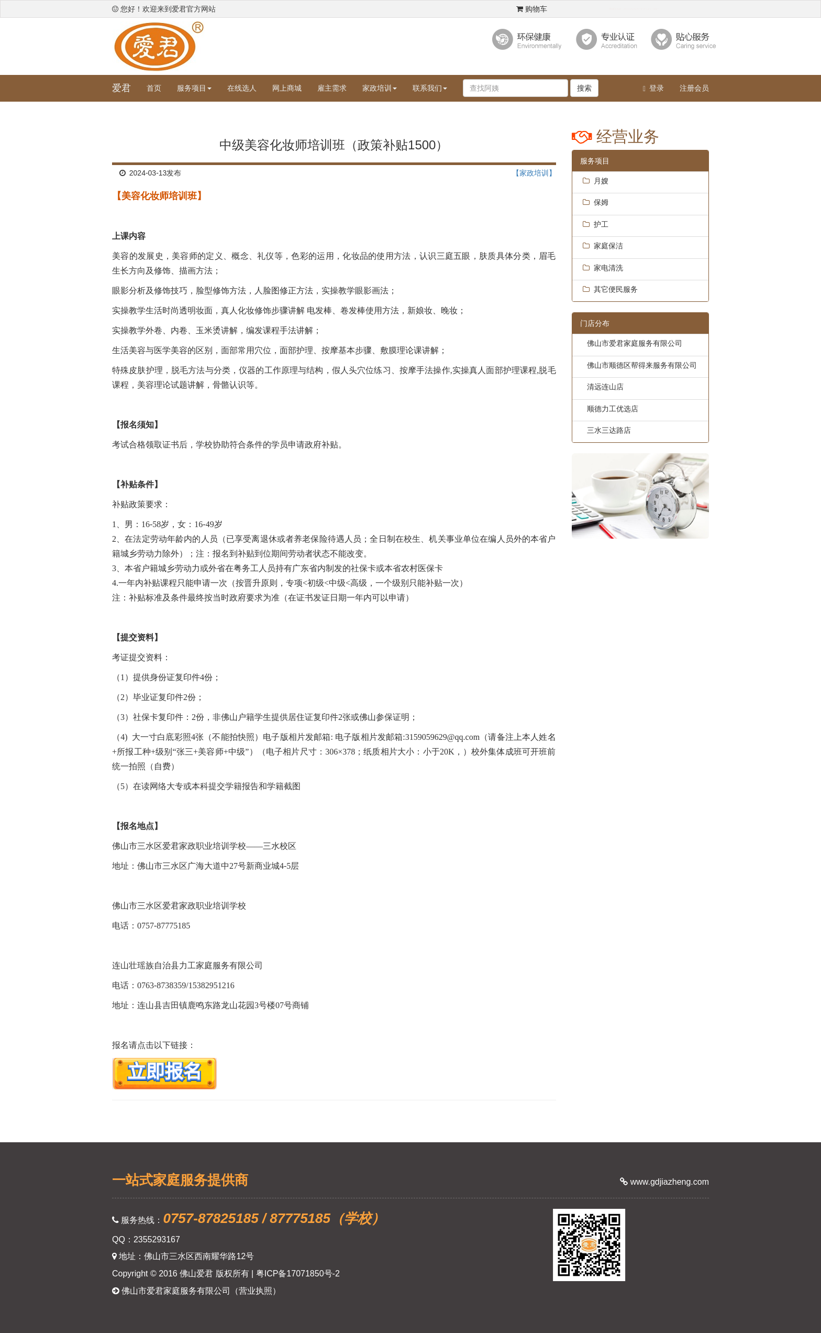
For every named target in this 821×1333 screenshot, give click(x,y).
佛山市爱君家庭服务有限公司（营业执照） (196, 1290)
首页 (154, 88)
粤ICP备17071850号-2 (298, 1273)
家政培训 (379, 88)
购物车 (531, 9)
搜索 (584, 88)
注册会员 (694, 88)
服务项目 (194, 88)
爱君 (121, 88)
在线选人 (242, 88)
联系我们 (430, 88)
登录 (653, 88)
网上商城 (287, 88)
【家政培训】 (534, 173)
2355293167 (157, 1239)
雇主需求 (332, 88)
